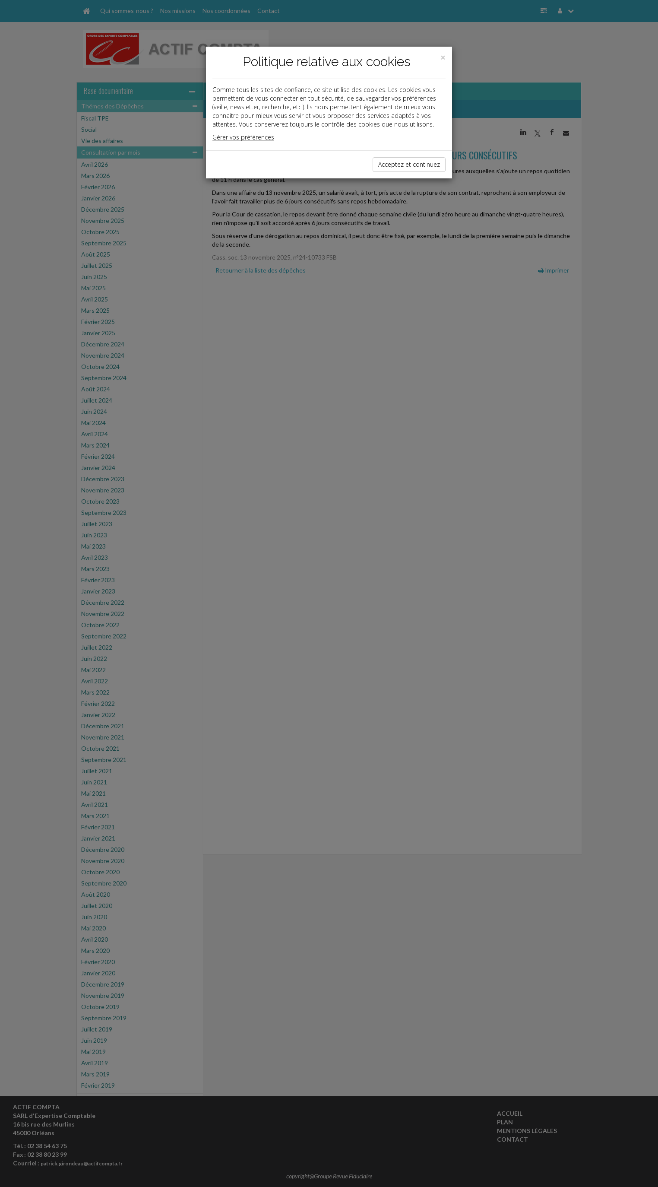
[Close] (443, 57)
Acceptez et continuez (409, 164)
